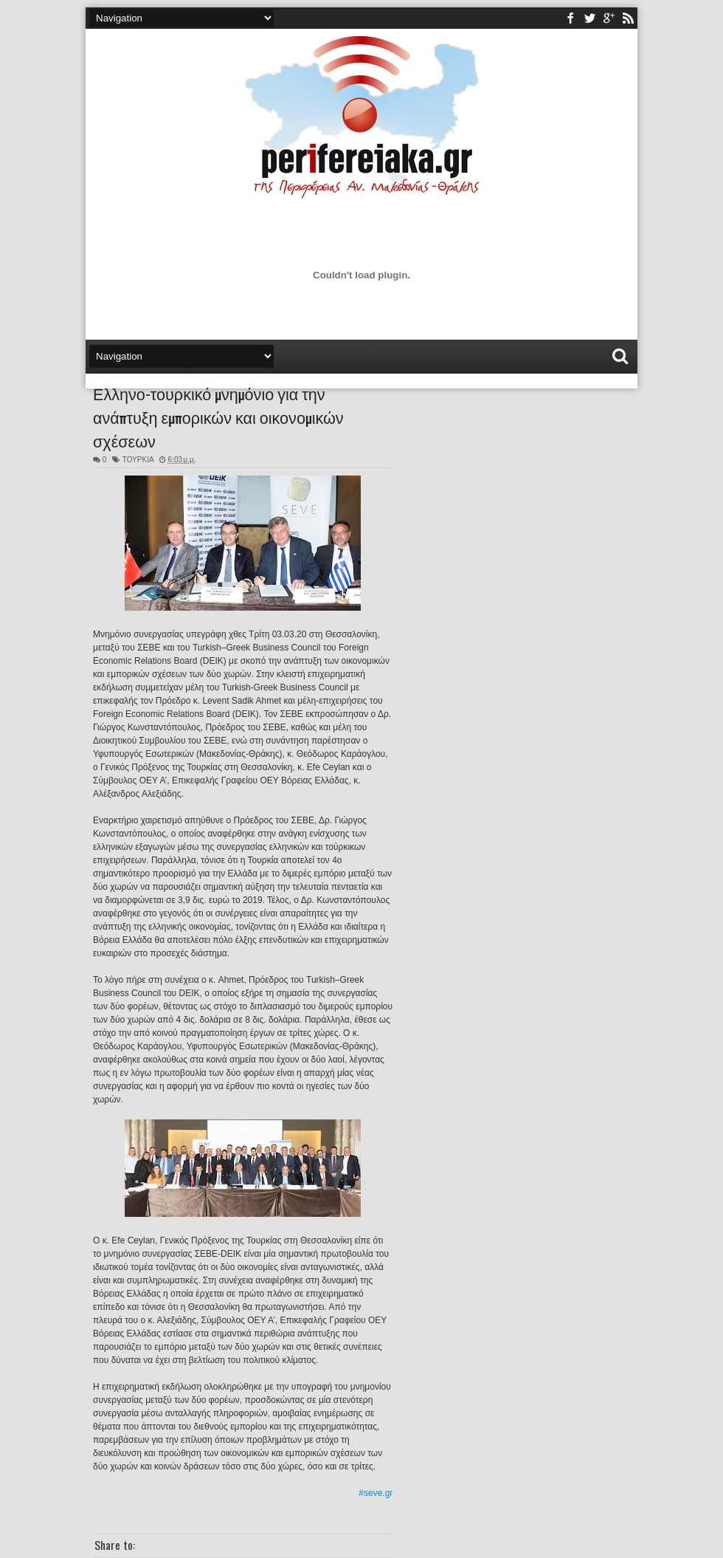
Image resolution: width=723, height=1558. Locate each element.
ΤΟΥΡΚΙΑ (137, 460)
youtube (608, 18)
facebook (570, 18)
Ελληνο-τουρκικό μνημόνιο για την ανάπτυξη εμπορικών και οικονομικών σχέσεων (218, 416)
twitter (589, 18)
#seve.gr (375, 1493)
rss (627, 18)
